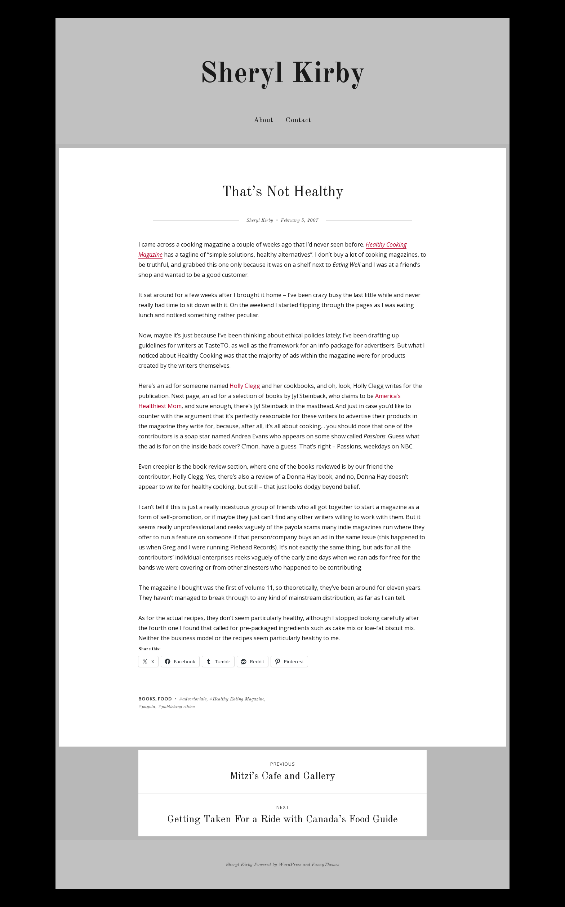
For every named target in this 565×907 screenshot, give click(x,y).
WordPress (290, 864)
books (146, 698)
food (165, 698)
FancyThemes (325, 864)
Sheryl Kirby (282, 74)
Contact (298, 120)
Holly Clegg (245, 386)
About (263, 120)
